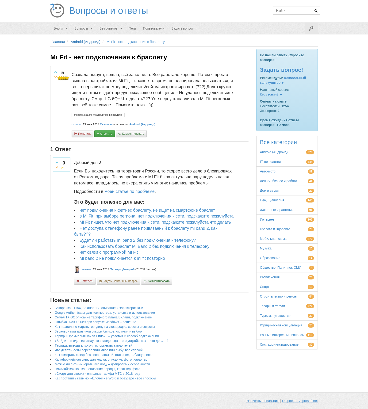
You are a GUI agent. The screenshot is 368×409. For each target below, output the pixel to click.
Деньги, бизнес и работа (278, 181)
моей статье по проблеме (129, 191)
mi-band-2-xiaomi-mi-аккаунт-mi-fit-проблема (98, 115)
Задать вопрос (183, 28)
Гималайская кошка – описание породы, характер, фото (97, 369)
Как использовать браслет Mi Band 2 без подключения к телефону (144, 246)
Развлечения (270, 277)
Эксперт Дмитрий (122, 269)
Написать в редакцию (262, 401)
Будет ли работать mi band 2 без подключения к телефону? (138, 240)
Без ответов (109, 28)
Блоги (58, 28)
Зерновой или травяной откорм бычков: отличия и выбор (98, 331)
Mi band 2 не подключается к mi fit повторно (122, 258)
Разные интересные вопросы (282, 335)
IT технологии (270, 162)
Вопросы (81, 28)
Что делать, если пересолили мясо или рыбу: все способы (99, 350)
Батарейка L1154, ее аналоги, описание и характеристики (99, 308)
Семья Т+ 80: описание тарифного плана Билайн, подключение (103, 317)
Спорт (264, 287)
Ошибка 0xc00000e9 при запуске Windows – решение (95, 322)
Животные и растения (277, 210)
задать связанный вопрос (120, 281)
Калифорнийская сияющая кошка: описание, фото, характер (101, 359)
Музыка (266, 248)
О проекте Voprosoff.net (300, 401)
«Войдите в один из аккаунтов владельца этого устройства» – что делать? (111, 341)
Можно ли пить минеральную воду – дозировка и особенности (102, 364)
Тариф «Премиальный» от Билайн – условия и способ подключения (107, 336)
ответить (106, 133)
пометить (84, 133)
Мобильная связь (273, 239)
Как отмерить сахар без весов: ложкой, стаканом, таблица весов (104, 355)
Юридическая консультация (281, 325)
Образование (270, 258)
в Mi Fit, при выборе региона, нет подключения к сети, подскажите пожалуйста (157, 216)
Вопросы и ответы (108, 10)
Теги (132, 28)
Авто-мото (268, 171)
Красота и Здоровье (275, 229)
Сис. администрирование (279, 344)
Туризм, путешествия (276, 315)
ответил (87, 269)
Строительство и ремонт (279, 296)
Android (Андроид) (142, 124)
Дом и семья (269, 190)
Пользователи (153, 28)
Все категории (278, 142)
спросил (77, 124)
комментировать (133, 133)
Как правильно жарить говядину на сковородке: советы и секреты (105, 327)
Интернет (267, 219)
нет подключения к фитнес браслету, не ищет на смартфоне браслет (147, 210)
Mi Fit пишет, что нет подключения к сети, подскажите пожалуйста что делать (155, 222)
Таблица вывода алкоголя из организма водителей (93, 345)
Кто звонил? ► (271, 94)
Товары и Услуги (272, 306)
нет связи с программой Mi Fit (109, 252)
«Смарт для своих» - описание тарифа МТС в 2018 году (97, 373)
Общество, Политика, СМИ (280, 267)
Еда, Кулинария (272, 200)
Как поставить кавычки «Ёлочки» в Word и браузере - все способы (105, 378)
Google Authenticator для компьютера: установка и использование (105, 312)
